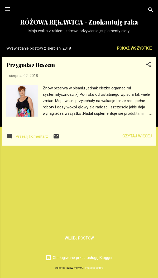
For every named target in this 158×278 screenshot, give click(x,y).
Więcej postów (79, 238)
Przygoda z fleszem (30, 64)
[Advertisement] (79, 187)
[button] (148, 65)
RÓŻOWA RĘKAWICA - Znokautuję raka (79, 22)
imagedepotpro (94, 268)
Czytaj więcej (137, 136)
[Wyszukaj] (150, 11)
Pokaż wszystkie (134, 48)
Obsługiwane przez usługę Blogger (79, 257)
